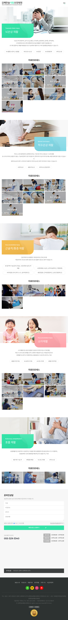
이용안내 (23, 582)
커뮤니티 (43, 582)
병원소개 (17, 582)
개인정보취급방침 (55, 523)
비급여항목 (50, 582)
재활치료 (30, 582)
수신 (16, 523)
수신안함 (21, 523)
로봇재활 (36, 582)
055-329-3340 (11, 538)
